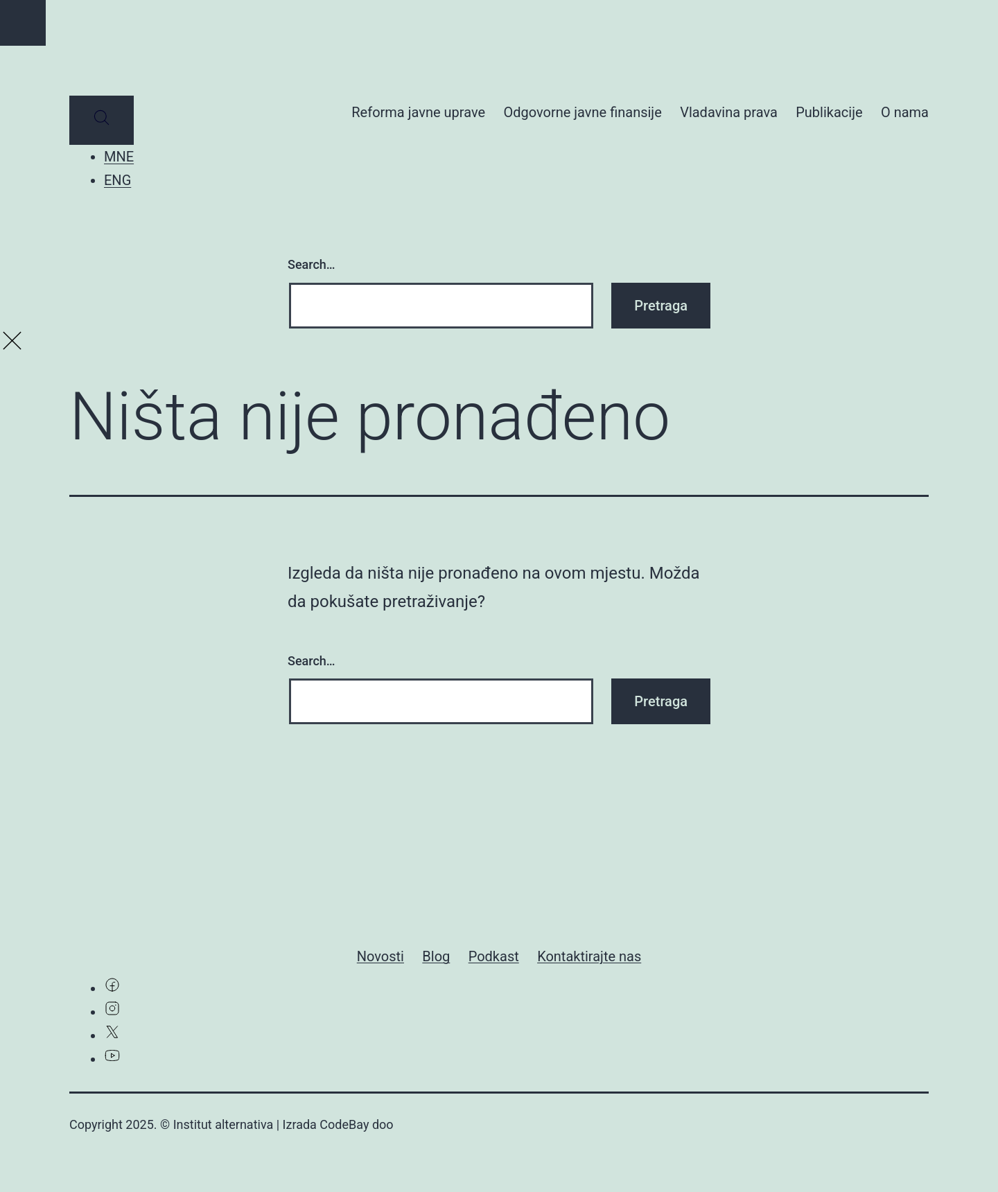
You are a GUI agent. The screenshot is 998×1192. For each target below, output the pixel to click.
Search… (311, 264)
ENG (117, 180)
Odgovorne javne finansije (582, 112)
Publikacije (829, 112)
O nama (905, 112)
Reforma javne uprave (418, 112)
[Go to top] (23, 23)
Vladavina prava (729, 112)
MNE (119, 156)
